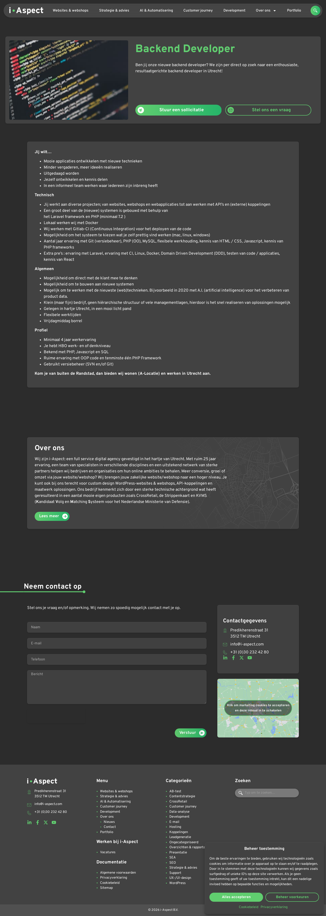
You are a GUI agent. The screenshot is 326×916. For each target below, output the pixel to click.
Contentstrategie (182, 796)
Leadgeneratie (180, 837)
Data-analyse (179, 812)
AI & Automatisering (156, 10)
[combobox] (267, 793)
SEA (172, 858)
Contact (110, 827)
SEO (172, 863)
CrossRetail (178, 802)
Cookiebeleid (248, 907)
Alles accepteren (236, 897)
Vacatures (107, 852)
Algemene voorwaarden (118, 873)
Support (175, 873)
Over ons (266, 10)
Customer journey (198, 10)
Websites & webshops (71, 10)
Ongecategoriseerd (183, 842)
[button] (315, 10)
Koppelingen (178, 832)
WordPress (177, 883)
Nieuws (109, 822)
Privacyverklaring (274, 907)
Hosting (175, 827)
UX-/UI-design (180, 878)
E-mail (174, 822)
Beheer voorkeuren (292, 897)
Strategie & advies (114, 10)
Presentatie (178, 853)
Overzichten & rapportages (190, 847)
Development (234, 10)
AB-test (175, 791)
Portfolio (294, 10)
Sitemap (106, 888)
